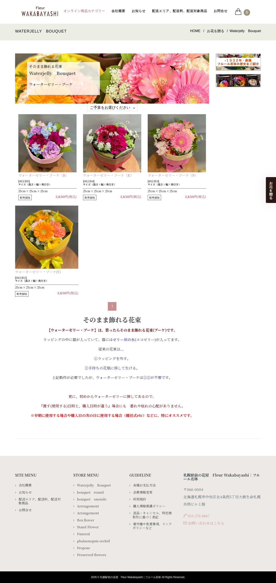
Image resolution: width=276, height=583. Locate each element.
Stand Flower (88, 527)
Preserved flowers (91, 555)
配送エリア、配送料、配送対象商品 (179, 11)
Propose (83, 548)
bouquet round (90, 492)
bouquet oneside (92, 499)
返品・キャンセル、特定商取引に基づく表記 (152, 515)
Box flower (85, 520)
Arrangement (89, 513)
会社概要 (118, 11)
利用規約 (139, 499)
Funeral (83, 534)
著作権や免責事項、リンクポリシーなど (152, 526)
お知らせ (139, 11)
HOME (195, 31)
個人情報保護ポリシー (149, 506)
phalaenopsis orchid (93, 541)
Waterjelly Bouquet (94, 485)
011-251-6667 (199, 515)
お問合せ (220, 11)
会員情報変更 (142, 492)
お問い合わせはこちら (206, 523)
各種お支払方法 (144, 485)
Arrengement (88, 506)
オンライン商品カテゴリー (84, 11)
